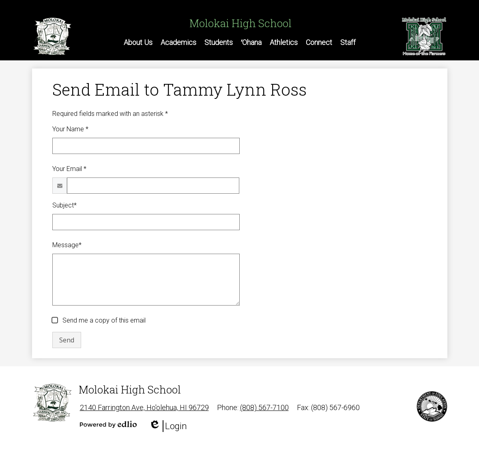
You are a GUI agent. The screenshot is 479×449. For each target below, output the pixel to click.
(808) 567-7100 (264, 407)
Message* (67, 245)
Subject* (64, 205)
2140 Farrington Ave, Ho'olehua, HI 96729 (144, 407)
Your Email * (69, 169)
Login (168, 426)
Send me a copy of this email (103, 320)
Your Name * (70, 129)
